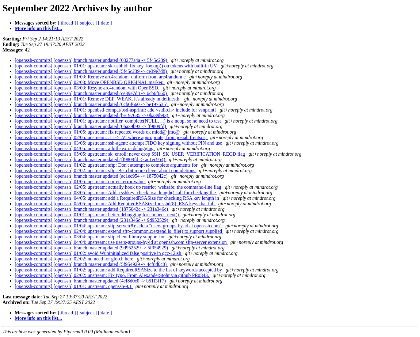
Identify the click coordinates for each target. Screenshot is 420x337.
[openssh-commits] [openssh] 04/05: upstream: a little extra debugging (85, 148)
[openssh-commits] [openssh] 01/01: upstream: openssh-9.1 (74, 286)
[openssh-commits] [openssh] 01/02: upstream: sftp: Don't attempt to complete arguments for (107, 165)
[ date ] (105, 22)
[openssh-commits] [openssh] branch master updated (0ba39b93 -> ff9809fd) (91, 126)
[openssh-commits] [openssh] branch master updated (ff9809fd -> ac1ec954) (90, 159)
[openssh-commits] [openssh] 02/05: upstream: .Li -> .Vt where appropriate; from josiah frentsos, (111, 137)
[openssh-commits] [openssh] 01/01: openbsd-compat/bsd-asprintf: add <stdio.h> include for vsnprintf (116, 109)
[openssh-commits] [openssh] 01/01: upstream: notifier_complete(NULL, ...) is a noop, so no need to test (118, 120)
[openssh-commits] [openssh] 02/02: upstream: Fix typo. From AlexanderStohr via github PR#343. (112, 275)
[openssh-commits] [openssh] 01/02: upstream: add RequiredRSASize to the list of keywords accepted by (119, 269)
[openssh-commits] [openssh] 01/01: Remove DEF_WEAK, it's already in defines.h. (98, 98)
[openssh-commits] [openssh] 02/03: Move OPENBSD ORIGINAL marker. (90, 82)
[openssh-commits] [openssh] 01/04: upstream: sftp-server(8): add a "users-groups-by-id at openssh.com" (119, 225)
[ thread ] (67, 22)
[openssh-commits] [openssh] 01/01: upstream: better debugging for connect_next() (97, 214)
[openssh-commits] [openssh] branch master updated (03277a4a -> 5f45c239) (91, 60)
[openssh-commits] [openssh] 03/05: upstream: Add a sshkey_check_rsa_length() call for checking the (116, 192)
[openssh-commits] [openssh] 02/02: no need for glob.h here (75, 258)
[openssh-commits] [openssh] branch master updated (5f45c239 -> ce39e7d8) (91, 71)
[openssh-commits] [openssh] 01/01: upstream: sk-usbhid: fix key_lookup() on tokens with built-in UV (116, 65)
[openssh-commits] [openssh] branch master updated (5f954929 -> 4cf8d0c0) (91, 264)
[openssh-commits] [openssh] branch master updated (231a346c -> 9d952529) (92, 220)
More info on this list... (38, 28)
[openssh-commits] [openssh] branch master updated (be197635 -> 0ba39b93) (92, 115)
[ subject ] (87, 22)
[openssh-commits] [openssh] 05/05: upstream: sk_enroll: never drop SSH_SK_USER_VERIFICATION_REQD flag (130, 154)
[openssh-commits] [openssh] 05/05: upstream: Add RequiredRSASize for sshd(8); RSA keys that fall (115, 203)
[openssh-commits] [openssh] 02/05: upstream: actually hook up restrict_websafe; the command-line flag (119, 187)
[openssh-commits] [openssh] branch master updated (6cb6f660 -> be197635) (92, 104)
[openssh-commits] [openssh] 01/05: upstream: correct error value (80, 181)
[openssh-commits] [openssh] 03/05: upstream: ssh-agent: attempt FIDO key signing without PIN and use (119, 143)
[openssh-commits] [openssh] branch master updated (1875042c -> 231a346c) (92, 209)
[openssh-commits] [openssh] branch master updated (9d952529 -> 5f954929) (92, 247)
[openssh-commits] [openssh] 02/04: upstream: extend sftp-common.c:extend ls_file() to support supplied (119, 231)
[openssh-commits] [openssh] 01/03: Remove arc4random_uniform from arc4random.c (101, 76)
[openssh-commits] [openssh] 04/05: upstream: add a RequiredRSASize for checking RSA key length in (117, 198)
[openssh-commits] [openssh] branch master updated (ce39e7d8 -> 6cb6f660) (91, 93)
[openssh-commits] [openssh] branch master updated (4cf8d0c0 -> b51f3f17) (91, 280)
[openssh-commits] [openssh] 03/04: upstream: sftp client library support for (90, 236)
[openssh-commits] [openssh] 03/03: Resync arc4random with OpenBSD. (87, 87)
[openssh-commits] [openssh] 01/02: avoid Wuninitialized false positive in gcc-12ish (98, 253)
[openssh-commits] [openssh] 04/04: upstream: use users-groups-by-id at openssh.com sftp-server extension (121, 242)
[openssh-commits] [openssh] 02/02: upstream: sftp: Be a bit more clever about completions (106, 170)
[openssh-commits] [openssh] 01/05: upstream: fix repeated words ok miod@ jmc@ (98, 131)
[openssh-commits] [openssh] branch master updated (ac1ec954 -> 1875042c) (92, 176)
